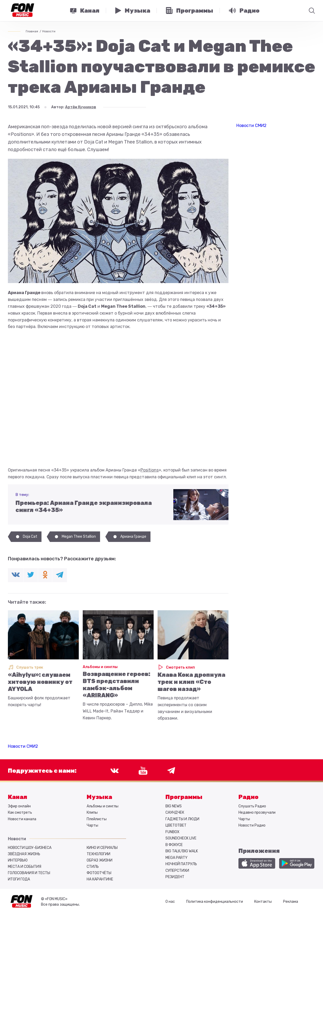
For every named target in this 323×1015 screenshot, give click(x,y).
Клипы (92, 812)
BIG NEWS (173, 806)
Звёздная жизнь (24, 854)
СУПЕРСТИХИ (177, 870)
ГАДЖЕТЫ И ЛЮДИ (182, 819)
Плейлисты (97, 819)
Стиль (93, 866)
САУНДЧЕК (174, 812)
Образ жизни (99, 860)
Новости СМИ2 (23, 746)
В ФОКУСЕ (174, 845)
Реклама (290, 901)
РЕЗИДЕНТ (174, 877)
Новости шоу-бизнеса (29, 847)
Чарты (92, 825)
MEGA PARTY (176, 857)
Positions (149, 470)
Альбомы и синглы (100, 667)
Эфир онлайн (19, 806)
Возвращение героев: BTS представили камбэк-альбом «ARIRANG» (116, 684)
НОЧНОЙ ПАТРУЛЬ (181, 864)
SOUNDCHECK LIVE (180, 838)
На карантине (100, 879)
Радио (248, 797)
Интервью (18, 860)
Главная (32, 31)
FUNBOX (172, 832)
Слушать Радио (252, 806)
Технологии (98, 854)
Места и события (24, 866)
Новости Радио (251, 825)
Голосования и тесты (29, 873)
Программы (183, 797)
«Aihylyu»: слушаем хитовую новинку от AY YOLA (40, 682)
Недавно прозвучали (256, 812)
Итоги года (19, 879)
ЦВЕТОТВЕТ (175, 825)
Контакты (263, 901)
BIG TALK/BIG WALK (181, 851)
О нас (170, 901)
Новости (48, 31)
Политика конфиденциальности (214, 901)
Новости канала (22, 819)
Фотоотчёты (99, 873)
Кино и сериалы (102, 847)
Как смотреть (20, 812)
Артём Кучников (80, 107)
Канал (17, 797)
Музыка (99, 797)
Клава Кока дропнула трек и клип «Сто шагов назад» (191, 682)
